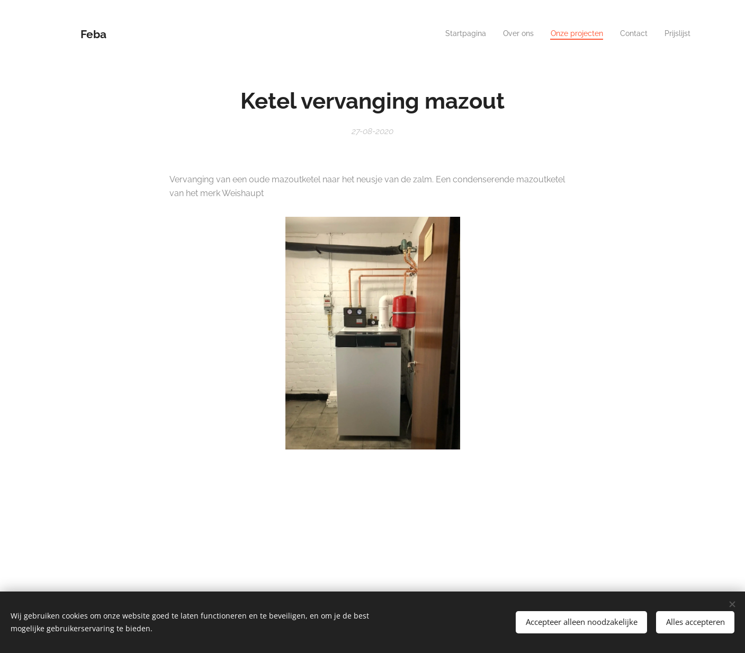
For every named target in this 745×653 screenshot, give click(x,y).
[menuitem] (625, 34)
